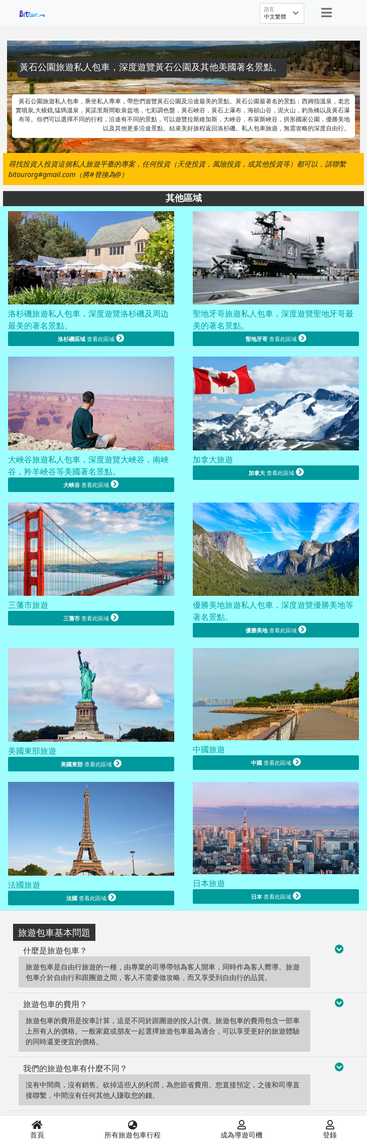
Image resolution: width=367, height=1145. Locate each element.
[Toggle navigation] (326, 13)
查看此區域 (91, 338)
